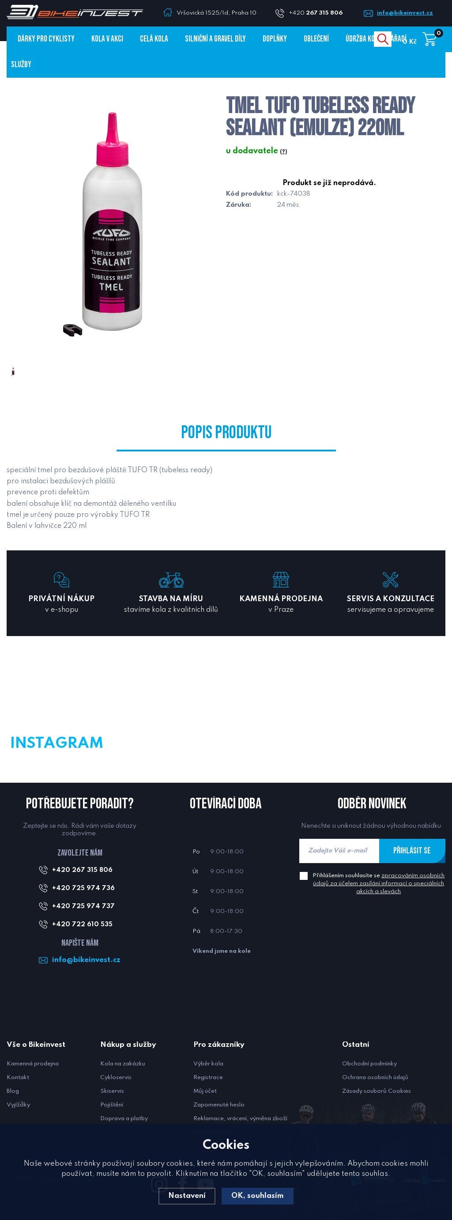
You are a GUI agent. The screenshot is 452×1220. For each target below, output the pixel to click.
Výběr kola (208, 1064)
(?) (283, 152)
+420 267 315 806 (82, 870)
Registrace (208, 1077)
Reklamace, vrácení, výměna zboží (240, 1118)
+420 (319, 13)
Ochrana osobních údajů (375, 1077)
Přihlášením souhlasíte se (378, 883)
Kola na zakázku (122, 1064)
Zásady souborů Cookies (376, 1091)
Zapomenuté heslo (219, 1105)
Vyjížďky (18, 1105)
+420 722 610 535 (82, 924)
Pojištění (111, 1105)
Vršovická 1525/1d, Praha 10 (216, 13)
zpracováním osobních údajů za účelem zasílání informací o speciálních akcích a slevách (378, 883)
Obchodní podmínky (369, 1064)
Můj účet (205, 1091)
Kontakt (18, 1077)
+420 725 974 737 (83, 906)
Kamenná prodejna (33, 1064)
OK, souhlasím (257, 1196)
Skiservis (112, 1091)
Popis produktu (226, 432)
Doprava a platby (124, 1118)
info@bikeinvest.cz (405, 13)
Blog (13, 1091)
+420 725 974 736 (83, 888)
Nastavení (187, 1196)
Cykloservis (116, 1077)
